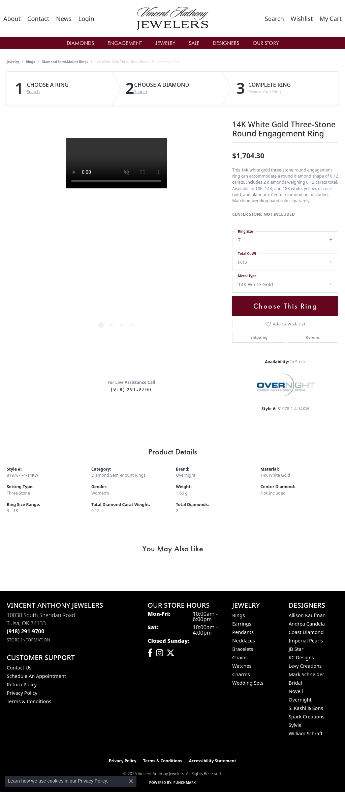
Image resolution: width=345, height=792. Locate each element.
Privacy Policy (22, 693)
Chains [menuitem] (240, 657)
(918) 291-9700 (131, 390)
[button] (86, 19)
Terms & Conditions (29, 701)
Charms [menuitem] (241, 674)
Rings (30, 61)
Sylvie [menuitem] (295, 725)
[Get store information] (28, 640)
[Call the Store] (25, 631)
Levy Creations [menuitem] (305, 666)
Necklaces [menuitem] (243, 640)
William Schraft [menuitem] (306, 733)
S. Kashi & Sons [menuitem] (306, 708)
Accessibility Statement (212, 761)
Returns (313, 337)
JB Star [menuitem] (296, 649)
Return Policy (22, 684)
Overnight (185, 475)
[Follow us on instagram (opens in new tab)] (159, 653)
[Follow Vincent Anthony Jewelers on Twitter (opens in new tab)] (170, 653)
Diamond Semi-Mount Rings (65, 61)
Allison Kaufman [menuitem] (307, 615)
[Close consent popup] (131, 781)
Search (33, 91)
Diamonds (80, 43)
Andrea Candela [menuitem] (307, 624)
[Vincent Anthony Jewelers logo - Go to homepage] (172, 18)
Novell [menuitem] (296, 691)
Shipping (259, 337)
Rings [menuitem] (238, 615)
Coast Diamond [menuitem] (306, 632)
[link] (12, 19)
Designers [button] (226, 43)
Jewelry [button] (165, 43)
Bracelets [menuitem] (242, 649)
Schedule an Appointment (36, 676)
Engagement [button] (124, 43)
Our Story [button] (266, 43)
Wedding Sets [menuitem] (247, 683)
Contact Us (19, 667)
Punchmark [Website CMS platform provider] (185, 782)
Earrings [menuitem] (241, 624)
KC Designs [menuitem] (301, 657)
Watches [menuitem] (241, 666)
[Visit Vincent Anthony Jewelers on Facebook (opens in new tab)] (150, 653)
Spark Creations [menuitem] (307, 716)
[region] (116, 239)
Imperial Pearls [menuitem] (306, 640)
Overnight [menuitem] (300, 699)
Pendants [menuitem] (243, 632)
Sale (194, 43)
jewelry (13, 61)
